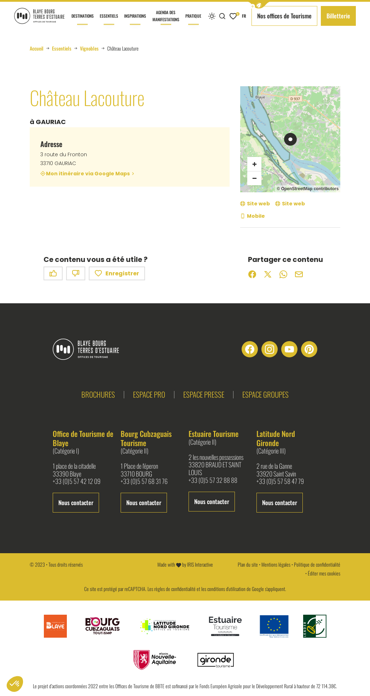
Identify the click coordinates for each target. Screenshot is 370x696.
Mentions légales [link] (275, 564)
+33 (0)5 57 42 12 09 (76, 481)
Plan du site (248, 564)
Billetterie (338, 15)
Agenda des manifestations (165, 20)
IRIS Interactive (200, 564)
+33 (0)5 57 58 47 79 (280, 481)
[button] (259, 5)
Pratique (193, 22)
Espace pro (149, 394)
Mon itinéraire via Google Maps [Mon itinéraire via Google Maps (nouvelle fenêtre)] (87, 173)
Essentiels (109, 22)
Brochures (98, 394)
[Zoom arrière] (254, 178)
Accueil (37, 48)
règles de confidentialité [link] (175, 588)
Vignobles (89, 48)
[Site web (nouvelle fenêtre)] (255, 203)
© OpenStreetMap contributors (308, 188)
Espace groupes (265, 394)
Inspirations (135, 22)
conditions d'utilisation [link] (226, 588)
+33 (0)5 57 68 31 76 (144, 481)
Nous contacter (75, 502)
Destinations (82, 22)
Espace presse (203, 394)
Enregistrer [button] (117, 273)
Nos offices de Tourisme (284, 15)
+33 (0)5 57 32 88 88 (213, 480)
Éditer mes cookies (324, 573)
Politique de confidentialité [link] (317, 564)
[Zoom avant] (254, 164)
